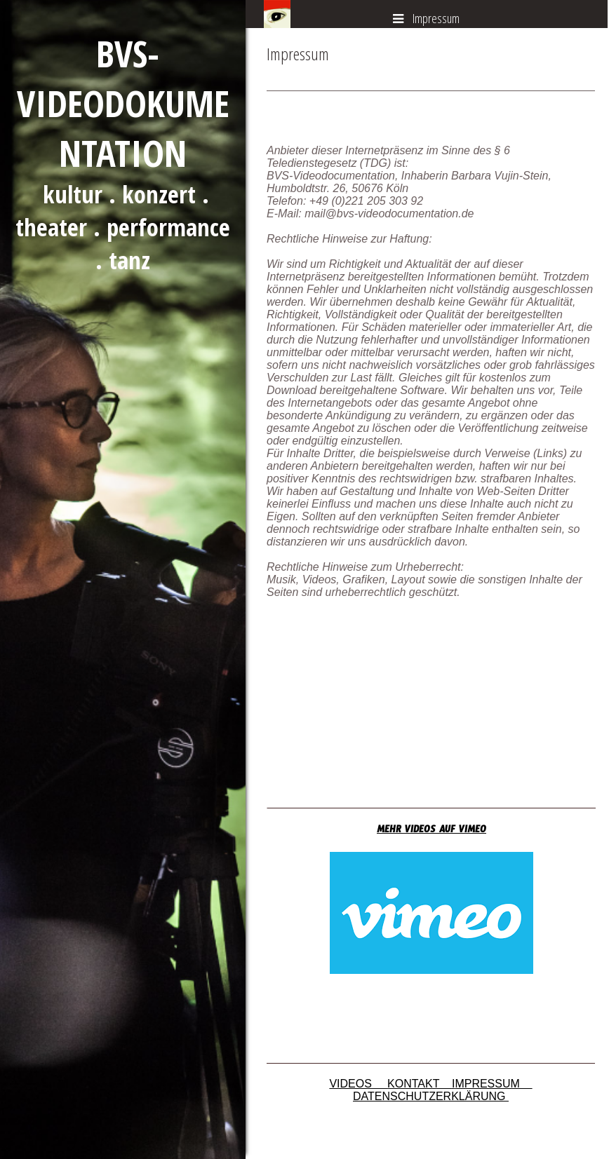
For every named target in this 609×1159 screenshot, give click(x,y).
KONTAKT (419, 1084)
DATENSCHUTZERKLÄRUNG (431, 1096)
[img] (123, 579)
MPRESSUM (493, 1084)
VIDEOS (358, 1084)
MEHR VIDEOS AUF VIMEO (431, 831)
